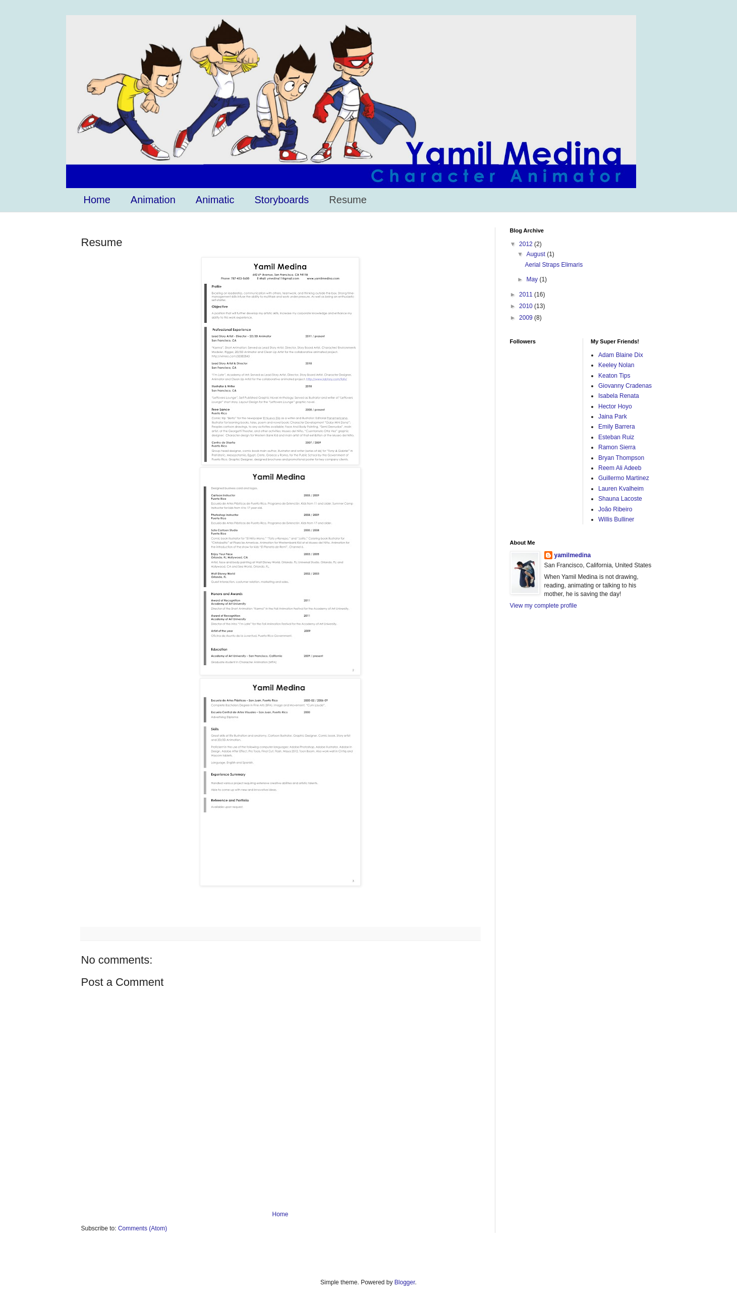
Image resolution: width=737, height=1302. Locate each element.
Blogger (404, 1282)
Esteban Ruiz (616, 437)
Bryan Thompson (621, 457)
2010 (526, 306)
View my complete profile (543, 605)
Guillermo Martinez (623, 478)
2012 (526, 244)
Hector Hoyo (615, 406)
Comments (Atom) (142, 1228)
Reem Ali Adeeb (619, 467)
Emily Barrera (616, 426)
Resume (347, 199)
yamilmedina (572, 555)
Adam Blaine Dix (620, 355)
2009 (526, 317)
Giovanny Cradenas (625, 385)
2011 (526, 294)
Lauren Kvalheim (621, 488)
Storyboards (282, 199)
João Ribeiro (615, 509)
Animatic (215, 199)
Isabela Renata (618, 395)
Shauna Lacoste (620, 498)
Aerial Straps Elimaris (554, 264)
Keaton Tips (614, 375)
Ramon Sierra (617, 447)
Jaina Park (612, 416)
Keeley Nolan (616, 365)
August (536, 254)
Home (97, 199)
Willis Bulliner (616, 519)
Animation (153, 199)
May (532, 279)
